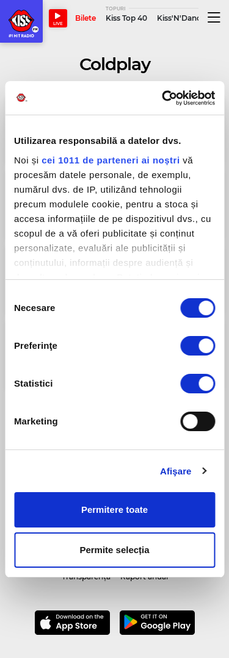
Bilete (85, 18)
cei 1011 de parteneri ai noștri (111, 160)
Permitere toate (114, 509)
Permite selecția (114, 550)
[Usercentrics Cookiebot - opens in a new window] (163, 98)
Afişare (176, 471)
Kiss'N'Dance (181, 18)
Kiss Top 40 (126, 18)
